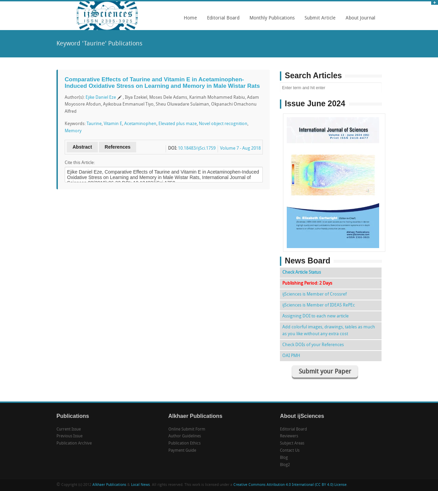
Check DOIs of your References (313, 345)
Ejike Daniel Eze (101, 97)
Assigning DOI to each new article (315, 316)
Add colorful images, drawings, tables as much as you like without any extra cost (328, 330)
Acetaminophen (140, 124)
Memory (73, 131)
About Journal (359, 20)
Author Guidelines (184, 436)
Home (190, 18)
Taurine (94, 124)
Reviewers (289, 436)
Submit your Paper (325, 372)
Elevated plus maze (177, 124)
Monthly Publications (270, 20)
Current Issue (68, 429)
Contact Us (289, 451)
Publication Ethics (184, 443)
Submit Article (318, 20)
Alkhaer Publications (109, 485)
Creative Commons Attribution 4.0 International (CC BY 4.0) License (290, 485)
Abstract (82, 147)
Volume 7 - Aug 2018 (240, 148)
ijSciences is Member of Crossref (314, 294)
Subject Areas (292, 443)
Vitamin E (113, 124)
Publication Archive (74, 443)
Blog (284, 458)
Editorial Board (221, 20)
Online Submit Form (186, 429)
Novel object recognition (223, 124)
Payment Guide (182, 451)
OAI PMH (291, 356)
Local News (140, 485)
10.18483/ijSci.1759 (197, 148)
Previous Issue (69, 436)
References (118, 147)
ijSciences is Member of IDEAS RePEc (318, 305)
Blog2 (285, 465)
